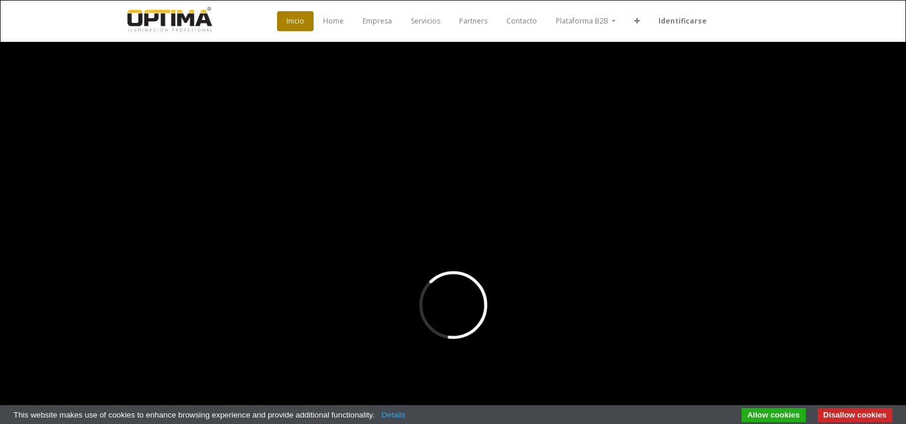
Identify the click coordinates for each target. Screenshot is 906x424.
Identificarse (682, 21)
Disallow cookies (855, 414)
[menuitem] (295, 21)
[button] (637, 21)
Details (393, 414)
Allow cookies (773, 414)
